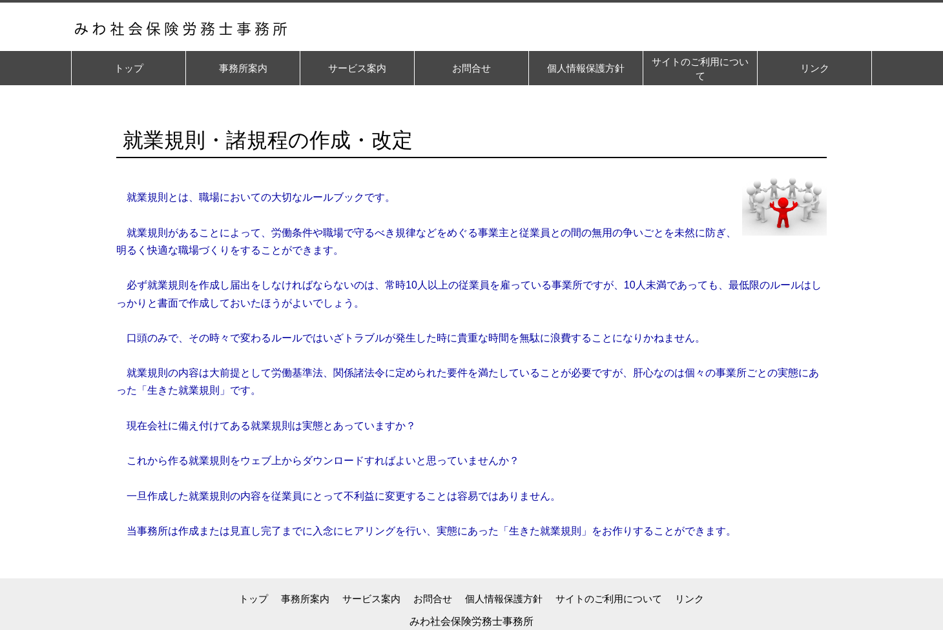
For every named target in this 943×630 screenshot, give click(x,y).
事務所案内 (305, 598)
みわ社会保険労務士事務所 (471, 621)
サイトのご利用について (608, 598)
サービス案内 (371, 598)
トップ (253, 598)
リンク (689, 598)
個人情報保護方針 (504, 598)
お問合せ (432, 598)
